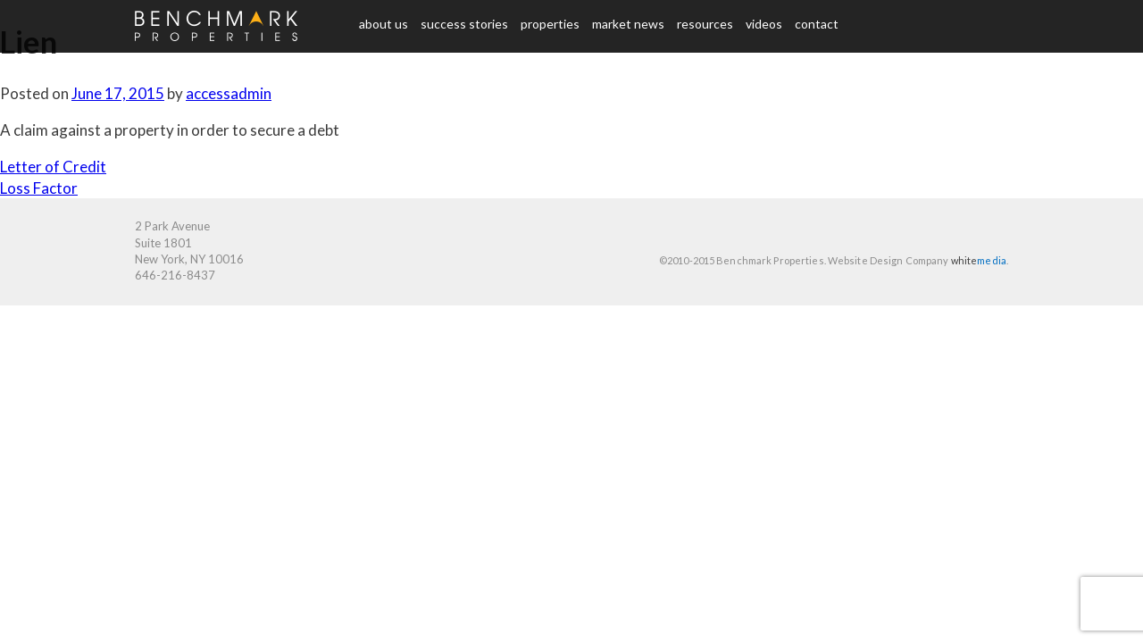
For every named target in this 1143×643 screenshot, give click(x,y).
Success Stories (464, 23)
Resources (705, 23)
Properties (550, 23)
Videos (764, 23)
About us (383, 23)
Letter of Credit (53, 166)
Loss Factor (39, 188)
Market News (628, 23)
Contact (816, 23)
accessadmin (228, 93)
